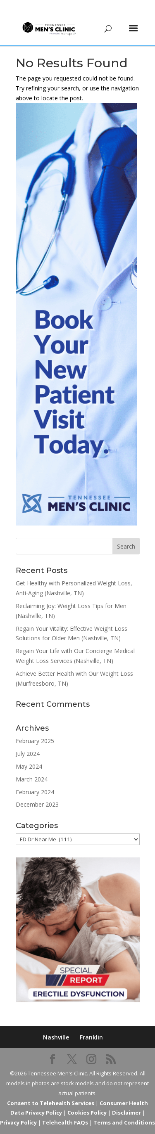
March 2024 (32, 779)
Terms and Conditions (124, 1122)
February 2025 (35, 741)
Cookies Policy (87, 1112)
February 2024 (35, 792)
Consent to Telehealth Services (50, 1103)
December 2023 (37, 804)
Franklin (91, 1037)
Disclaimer (126, 1112)
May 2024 (29, 766)
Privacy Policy (18, 1122)
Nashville (56, 1037)
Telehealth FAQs (65, 1122)
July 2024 (28, 754)
